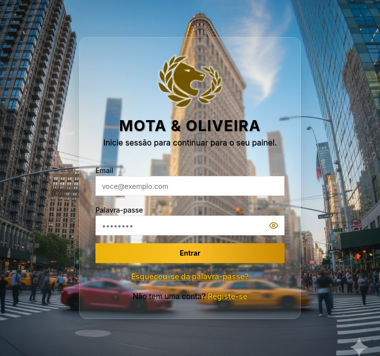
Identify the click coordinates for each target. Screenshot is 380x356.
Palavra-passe (119, 210)
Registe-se (227, 296)
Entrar (190, 253)
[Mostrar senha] (277, 225)
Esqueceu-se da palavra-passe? (190, 276)
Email (104, 170)
